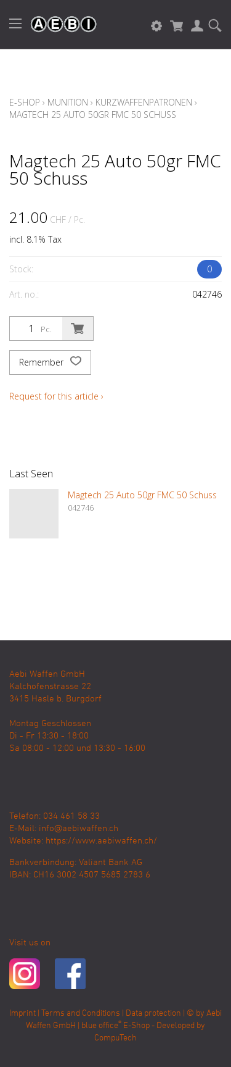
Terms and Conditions (80, 1013)
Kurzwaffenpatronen (143, 102)
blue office (101, 1026)
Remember (50, 362)
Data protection (153, 1013)
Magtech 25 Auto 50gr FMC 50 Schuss (92, 114)
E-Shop (24, 102)
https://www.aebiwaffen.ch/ (101, 841)
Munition (67, 102)
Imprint (22, 1013)
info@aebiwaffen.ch (78, 828)
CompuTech (115, 1038)
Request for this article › (56, 396)
